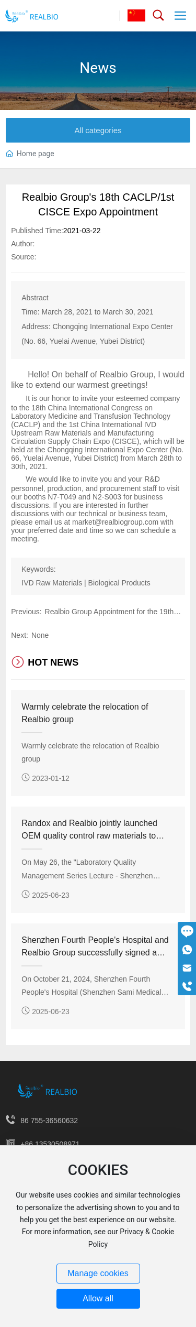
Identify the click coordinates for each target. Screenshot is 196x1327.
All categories (97, 130)
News (97, 68)
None (40, 635)
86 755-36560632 (49, 1120)
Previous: (26, 611)
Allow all (98, 1298)
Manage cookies (98, 1273)
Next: (19, 635)
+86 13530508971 (49, 1144)
